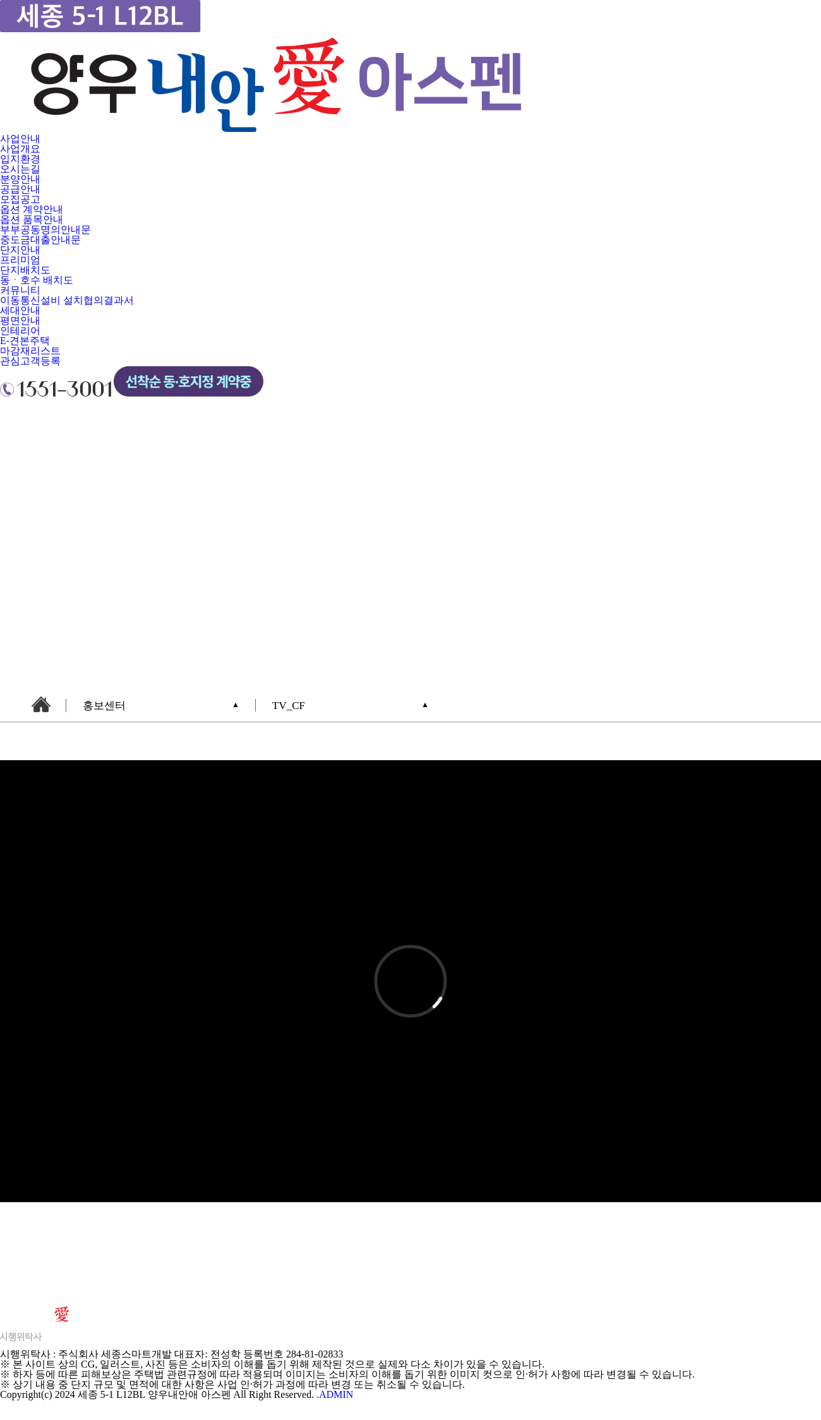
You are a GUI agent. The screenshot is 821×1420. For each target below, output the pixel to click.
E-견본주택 (25, 340)
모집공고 (20, 199)
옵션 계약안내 (31, 209)
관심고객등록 (30, 360)
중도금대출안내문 (40, 239)
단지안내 (20, 249)
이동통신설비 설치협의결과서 (67, 300)
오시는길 (20, 169)
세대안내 (20, 310)
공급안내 (20, 189)
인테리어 (20, 330)
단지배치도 (25, 270)
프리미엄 (20, 259)
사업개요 (20, 148)
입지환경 (20, 158)
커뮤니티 (20, 290)
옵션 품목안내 (31, 219)
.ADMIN (334, 1394)
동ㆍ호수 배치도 (36, 280)
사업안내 (20, 138)
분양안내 (20, 179)
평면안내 (20, 320)
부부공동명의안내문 (45, 229)
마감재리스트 (30, 350)
